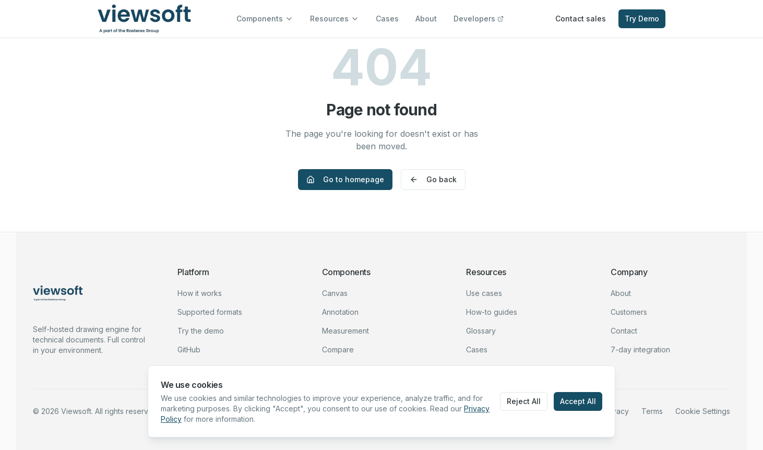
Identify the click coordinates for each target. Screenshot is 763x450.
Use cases (484, 293)
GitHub (188, 349)
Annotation (340, 311)
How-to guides (491, 311)
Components (264, 18)
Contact (624, 330)
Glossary (481, 330)
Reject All (524, 401)
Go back (433, 179)
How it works (199, 293)
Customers (629, 311)
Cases (387, 18)
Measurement (345, 330)
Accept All (578, 401)
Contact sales (580, 18)
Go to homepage (345, 179)
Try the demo (200, 330)
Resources (334, 18)
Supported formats (209, 311)
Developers (479, 18)
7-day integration (640, 349)
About (426, 18)
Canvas (335, 293)
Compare (338, 349)
